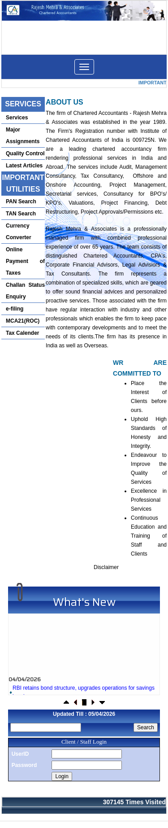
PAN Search (21, 201)
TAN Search (21, 213)
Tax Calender (22, 333)
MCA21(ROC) (22, 321)
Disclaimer (106, 567)
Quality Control (25, 153)
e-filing (14, 309)
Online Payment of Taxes (25, 261)
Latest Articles (24, 165)
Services (17, 117)
